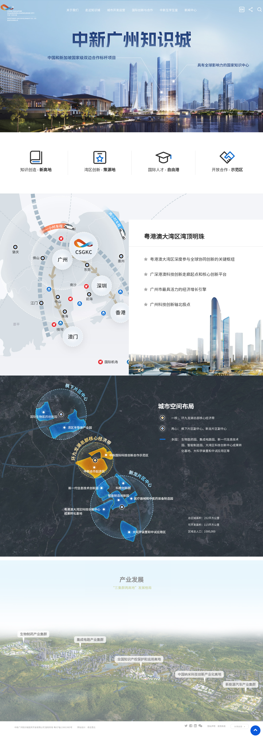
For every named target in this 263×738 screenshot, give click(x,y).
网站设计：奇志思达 (86, 728)
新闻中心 (191, 10)
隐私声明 (211, 727)
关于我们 (72, 10)
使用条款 (222, 727)
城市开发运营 (116, 10)
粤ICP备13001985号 (63, 728)
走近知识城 (92, 10)
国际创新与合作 (142, 10)
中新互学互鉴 (169, 10)
